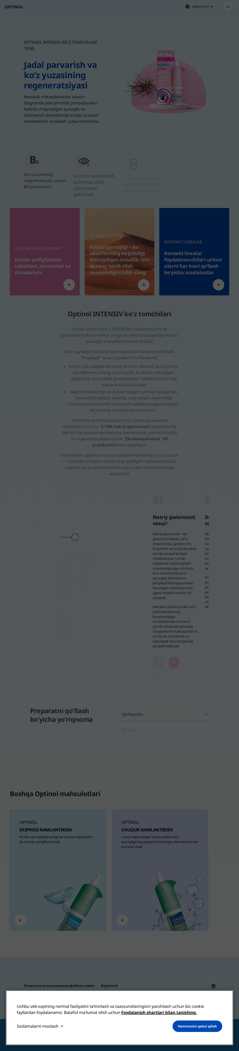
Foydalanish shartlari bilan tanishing (158, 1012)
